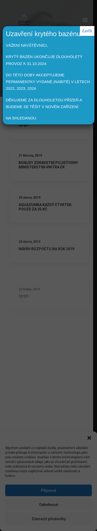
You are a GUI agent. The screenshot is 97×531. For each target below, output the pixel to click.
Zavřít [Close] (87, 31)
